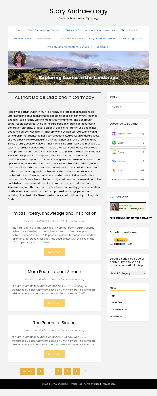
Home (18, 30)
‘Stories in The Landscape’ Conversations (90, 30)
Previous (27, 378)
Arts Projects (45, 38)
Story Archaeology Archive (44, 30)
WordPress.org (118, 316)
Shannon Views (23, 38)
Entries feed (116, 302)
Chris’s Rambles (130, 30)
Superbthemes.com (105, 391)
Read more (54, 259)
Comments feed (119, 309)
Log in (113, 295)
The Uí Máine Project (71, 38)
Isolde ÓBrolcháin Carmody (68, 227)
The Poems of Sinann (54, 330)
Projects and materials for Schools (68, 46)
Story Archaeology (78, 11)
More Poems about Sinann (54, 278)
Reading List (102, 46)
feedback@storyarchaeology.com (131, 217)
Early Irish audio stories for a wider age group (116, 38)
